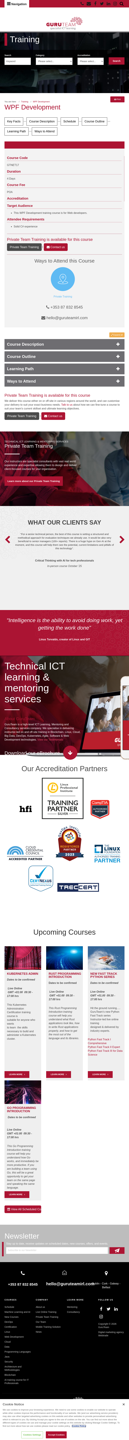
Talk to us (66, 404)
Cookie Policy (79, 1426)
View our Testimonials (50, 739)
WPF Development (41, 102)
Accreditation (84, 55)
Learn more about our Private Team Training (34, 481)
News (39, 1332)
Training (24, 102)
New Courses (11, 1317)
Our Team (41, 1322)
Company (42, 1300)
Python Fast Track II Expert (104, 1047)
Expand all (117, 335)
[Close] (123, 1404)
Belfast (106, 1287)
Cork (105, 1283)
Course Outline (94, 121)
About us (40, 1307)
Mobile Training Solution (48, 1327)
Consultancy (73, 1312)
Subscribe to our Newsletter (22, 1250)
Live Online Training (46, 1312)
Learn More (57, 1074)
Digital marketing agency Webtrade (111, 1334)
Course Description (42, 121)
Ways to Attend (44, 131)
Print (117, 99)
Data (7, 1346)
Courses (10, 1300)
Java (7, 1356)
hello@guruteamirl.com (64, 318)
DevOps (8, 1322)
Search (7, 55)
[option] (64, 554)
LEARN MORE (15, 1074)
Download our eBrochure (32, 753)
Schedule (69, 121)
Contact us (56, 247)
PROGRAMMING (69, 973)
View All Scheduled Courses (24, 1209)
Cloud (7, 1341)
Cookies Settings (32, 1435)
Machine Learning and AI (17, 1312)
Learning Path (16, 131)
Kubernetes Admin (22, 973)
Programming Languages (17, 1351)
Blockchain (10, 1375)
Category (40, 55)
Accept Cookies (56, 1435)
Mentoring (72, 1307)
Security (8, 1361)
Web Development (14, 1336)
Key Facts (13, 121)
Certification (10, 1327)
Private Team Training (26, 239)
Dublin (96, 1283)
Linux (7, 1332)
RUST (53, 973)
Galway (114, 1283)
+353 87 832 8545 (64, 307)
